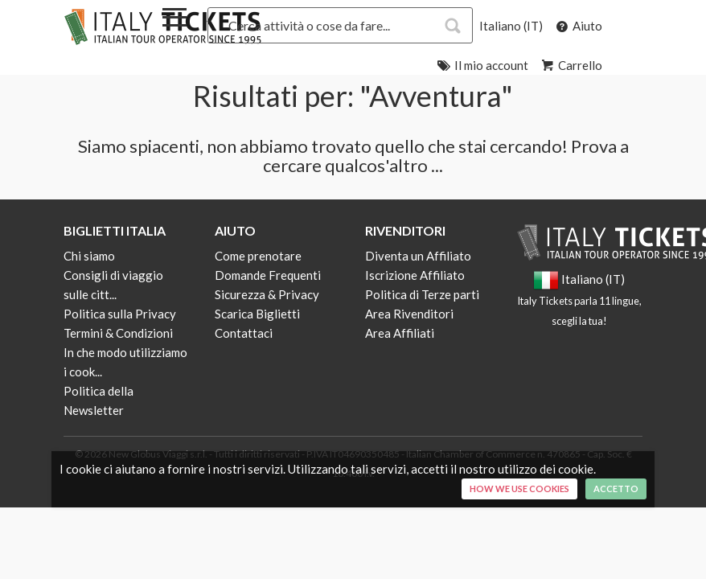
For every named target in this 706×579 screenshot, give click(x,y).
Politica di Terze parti (422, 294)
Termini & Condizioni (118, 333)
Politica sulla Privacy (120, 313)
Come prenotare (258, 255)
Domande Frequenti (268, 275)
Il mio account (481, 65)
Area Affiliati (399, 333)
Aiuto (577, 25)
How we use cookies (519, 488)
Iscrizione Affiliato (415, 275)
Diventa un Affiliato (418, 255)
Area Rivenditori (409, 313)
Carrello (570, 65)
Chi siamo (89, 255)
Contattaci (244, 333)
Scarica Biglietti (257, 313)
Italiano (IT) (511, 25)
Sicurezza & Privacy (267, 294)
